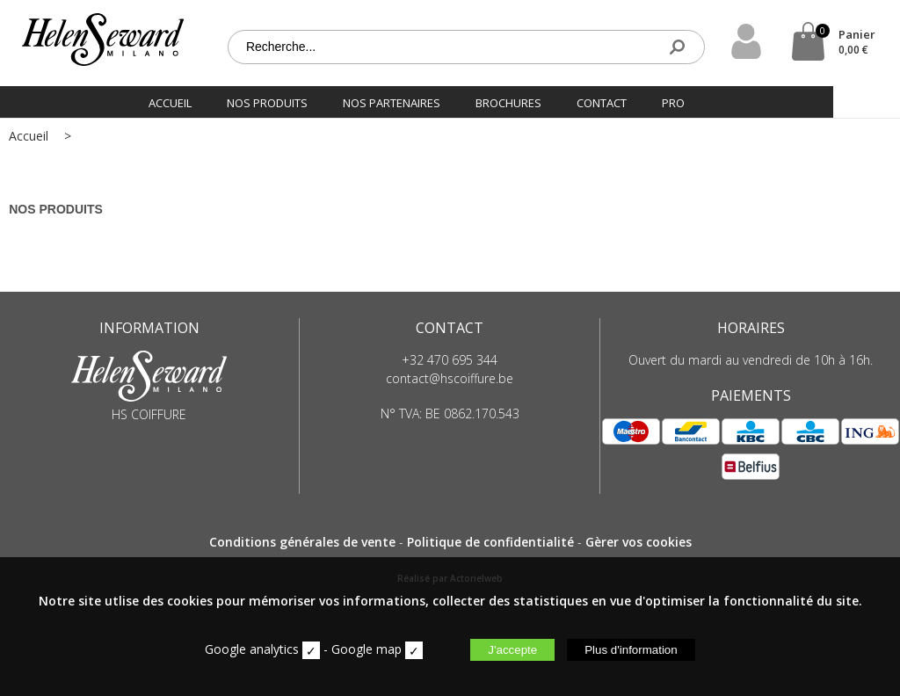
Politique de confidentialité (490, 541)
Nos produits (300, 100)
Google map (366, 649)
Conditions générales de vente (302, 541)
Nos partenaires (425, 100)
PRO (706, 100)
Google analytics (252, 649)
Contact (635, 100)
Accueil (203, 100)
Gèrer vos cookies (638, 541)
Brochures (542, 100)
